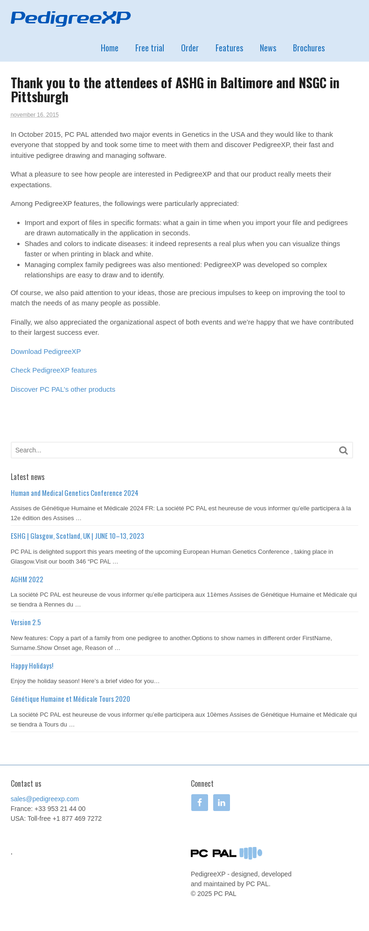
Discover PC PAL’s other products (63, 389)
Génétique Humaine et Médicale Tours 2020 (70, 698)
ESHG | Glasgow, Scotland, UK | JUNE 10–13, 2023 (77, 535)
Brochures (309, 48)
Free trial (149, 48)
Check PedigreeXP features (54, 370)
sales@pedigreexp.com (45, 799)
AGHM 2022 (27, 579)
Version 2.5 (26, 622)
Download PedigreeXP (46, 351)
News (268, 48)
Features (229, 48)
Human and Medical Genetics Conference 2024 (75, 492)
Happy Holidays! (32, 665)
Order (190, 48)
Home (109, 48)
